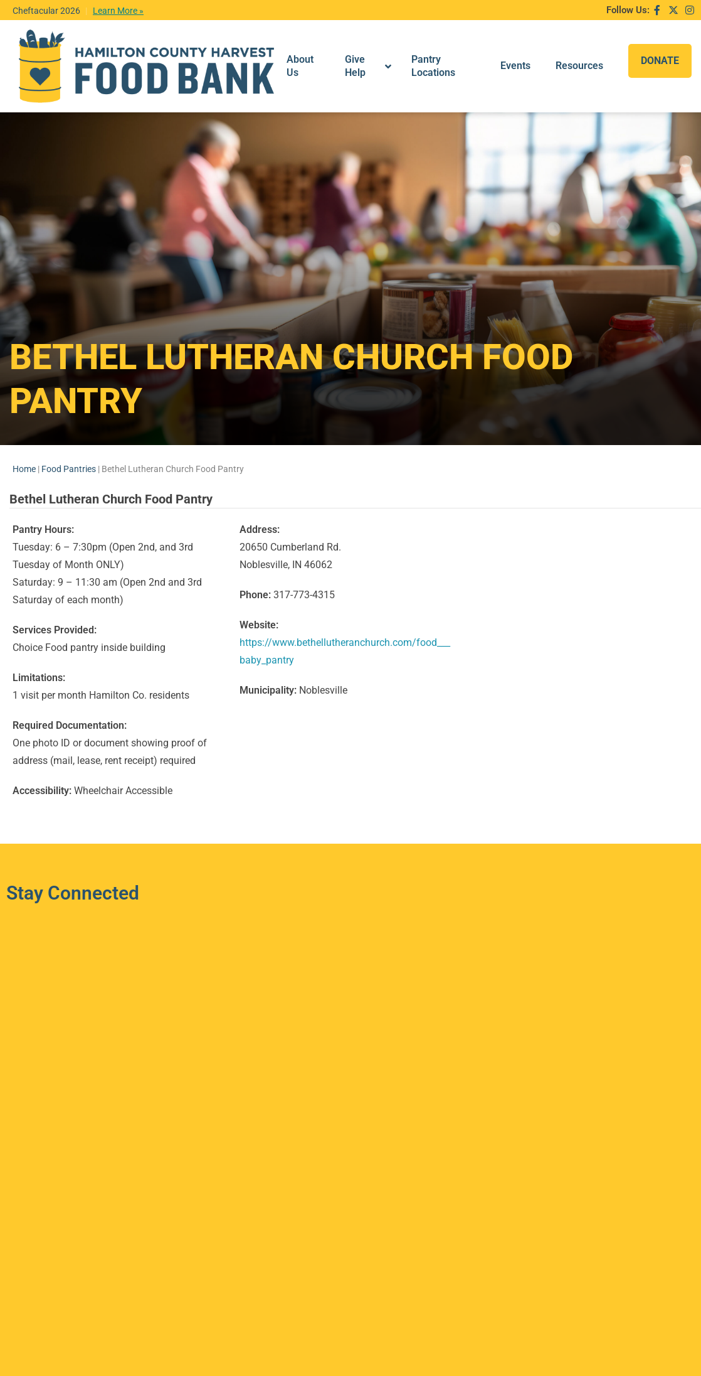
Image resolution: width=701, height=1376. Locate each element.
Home (24, 434)
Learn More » (118, 10)
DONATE (660, 49)
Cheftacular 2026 (46, 11)
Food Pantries (68, 434)
